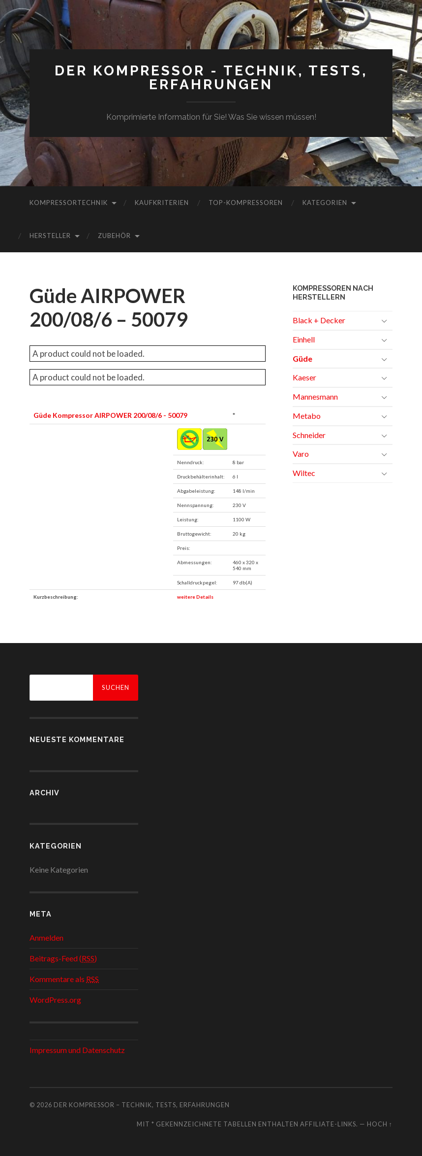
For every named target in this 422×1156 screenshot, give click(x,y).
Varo (301, 453)
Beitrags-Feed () (63, 958)
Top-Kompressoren (246, 202)
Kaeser (304, 377)
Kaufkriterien (162, 202)
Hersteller (50, 235)
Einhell (304, 339)
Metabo (307, 415)
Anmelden (46, 937)
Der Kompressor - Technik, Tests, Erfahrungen (211, 78)
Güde (302, 358)
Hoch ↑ (379, 1124)
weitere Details (195, 597)
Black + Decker (319, 320)
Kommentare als (64, 979)
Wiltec (304, 472)
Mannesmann (315, 396)
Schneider (309, 435)
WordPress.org (55, 999)
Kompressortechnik (69, 202)
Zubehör (114, 235)
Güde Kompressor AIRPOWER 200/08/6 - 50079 (110, 415)
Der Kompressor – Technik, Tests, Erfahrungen (142, 1105)
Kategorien (324, 202)
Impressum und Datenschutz (77, 1049)
